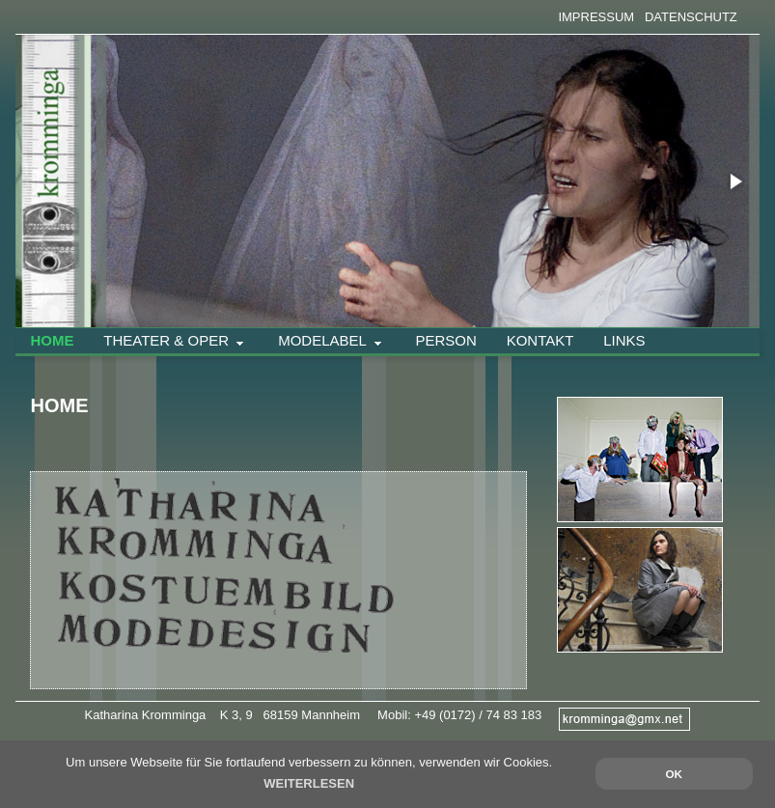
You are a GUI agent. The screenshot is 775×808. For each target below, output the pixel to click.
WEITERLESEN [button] (308, 783)
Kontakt (540, 340)
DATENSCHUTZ (691, 17)
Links (624, 340)
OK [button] (673, 773)
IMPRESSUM (596, 17)
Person (445, 340)
